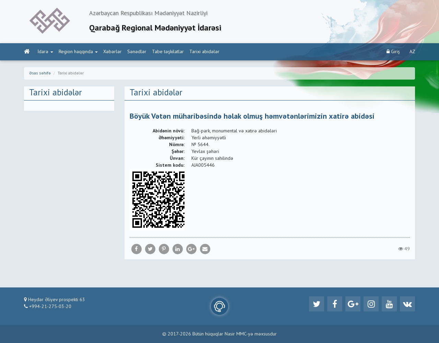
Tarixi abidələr (204, 51)
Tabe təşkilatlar (168, 51)
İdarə (45, 51)
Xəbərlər (112, 51)
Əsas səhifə (40, 73)
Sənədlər (136, 51)
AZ (412, 51)
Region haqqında (78, 51)
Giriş (393, 51)
